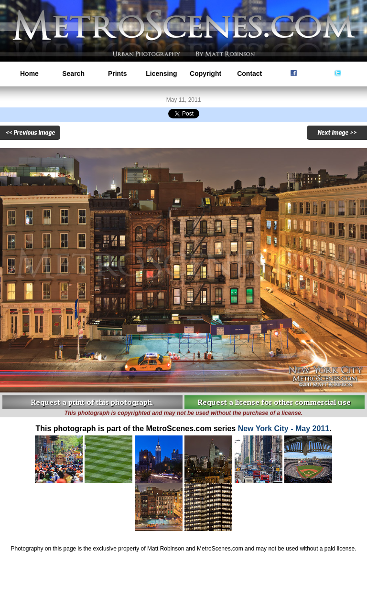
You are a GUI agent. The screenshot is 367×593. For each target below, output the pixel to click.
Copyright (205, 73)
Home (29, 73)
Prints (117, 73)
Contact (249, 73)
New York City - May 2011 (284, 428)
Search (73, 73)
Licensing (161, 73)
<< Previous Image (30, 133)
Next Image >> (336, 133)
